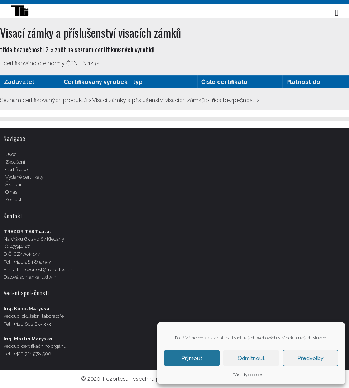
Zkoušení (15, 162)
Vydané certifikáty (24, 177)
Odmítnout (251, 358)
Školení (13, 184)
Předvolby (310, 358)
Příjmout (191, 358)
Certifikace (16, 169)
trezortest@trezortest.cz (47, 269)
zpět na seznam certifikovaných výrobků (104, 49)
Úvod (11, 154)
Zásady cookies (247, 374)
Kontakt (13, 199)
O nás (11, 192)
